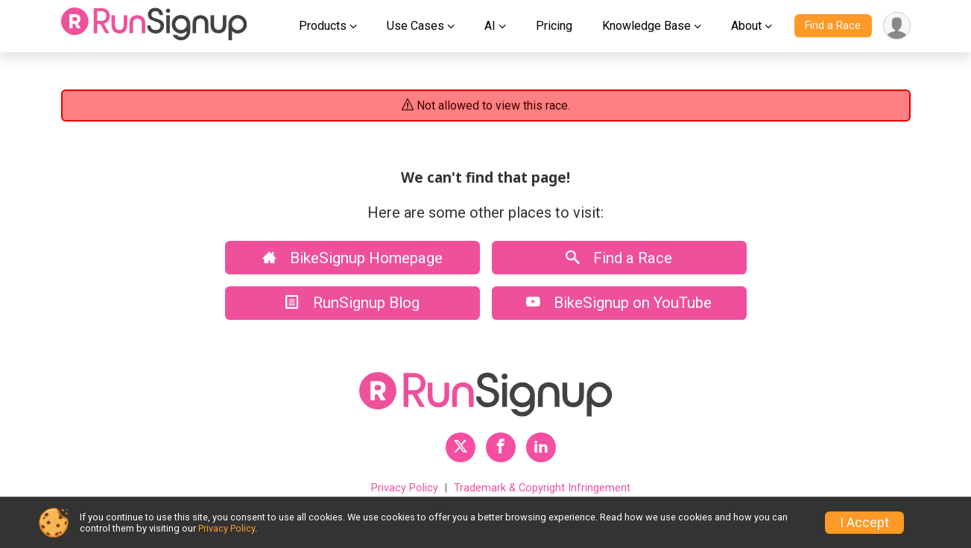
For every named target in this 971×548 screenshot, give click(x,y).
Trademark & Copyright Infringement (542, 488)
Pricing (554, 26)
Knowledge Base (646, 26)
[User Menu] (897, 26)
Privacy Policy (404, 488)
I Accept (864, 522)
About (746, 26)
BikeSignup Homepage (352, 258)
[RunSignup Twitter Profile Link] (460, 447)
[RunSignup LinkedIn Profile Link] (541, 447)
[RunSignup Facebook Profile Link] (501, 447)
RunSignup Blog (352, 303)
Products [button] (323, 26)
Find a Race (833, 25)
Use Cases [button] (415, 26)
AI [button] (490, 26)
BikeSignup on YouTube (619, 303)
